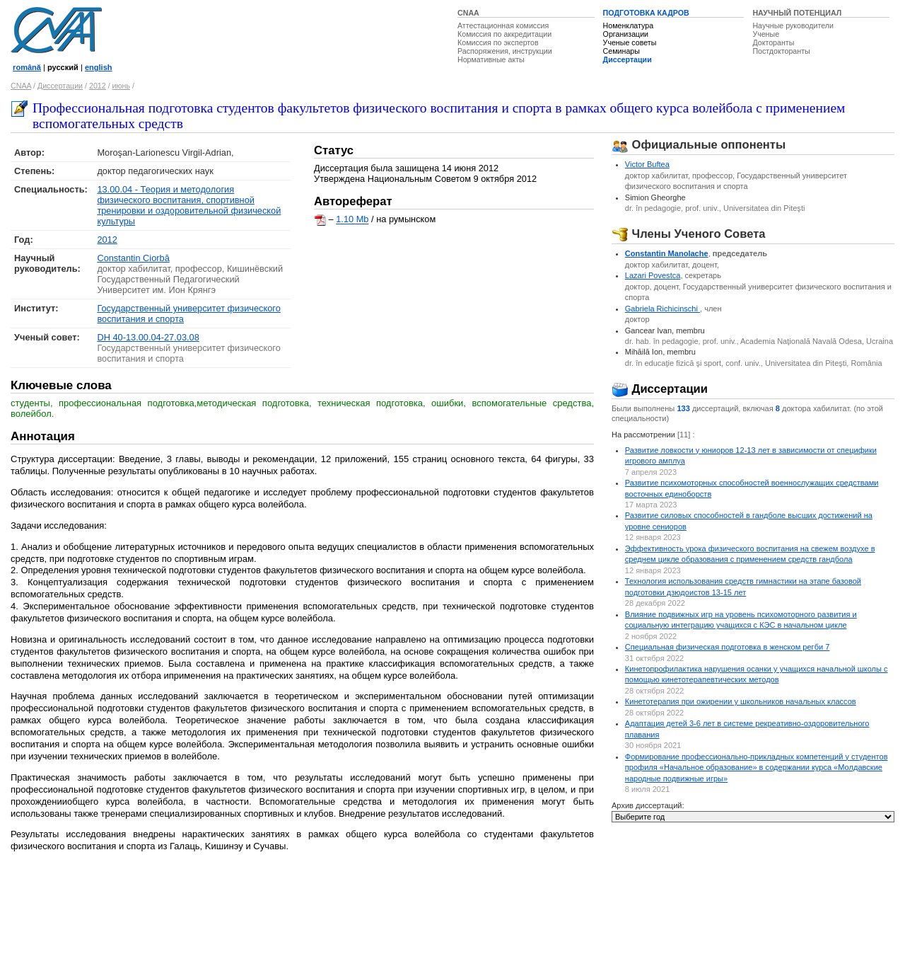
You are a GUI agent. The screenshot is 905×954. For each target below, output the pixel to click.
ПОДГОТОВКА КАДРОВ (646, 12)
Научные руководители (793, 25)
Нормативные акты (491, 59)
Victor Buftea (647, 164)
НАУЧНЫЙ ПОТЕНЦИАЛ (796, 12)
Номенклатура (628, 25)
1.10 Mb (352, 219)
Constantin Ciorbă (133, 258)
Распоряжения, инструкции (504, 51)
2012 (97, 85)
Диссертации (627, 59)
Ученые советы (630, 42)
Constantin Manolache (666, 253)
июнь (121, 85)
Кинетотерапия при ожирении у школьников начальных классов (740, 701)
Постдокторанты (781, 51)
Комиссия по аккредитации (504, 34)
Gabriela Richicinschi (662, 308)
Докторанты (773, 42)
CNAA (468, 12)
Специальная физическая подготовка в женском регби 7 (727, 647)
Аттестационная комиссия (503, 25)
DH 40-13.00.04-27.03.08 (148, 337)
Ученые (765, 34)
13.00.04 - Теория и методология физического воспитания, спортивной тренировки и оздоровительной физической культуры (189, 205)
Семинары (621, 51)
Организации (625, 34)
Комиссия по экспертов (498, 42)
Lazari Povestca (653, 275)
